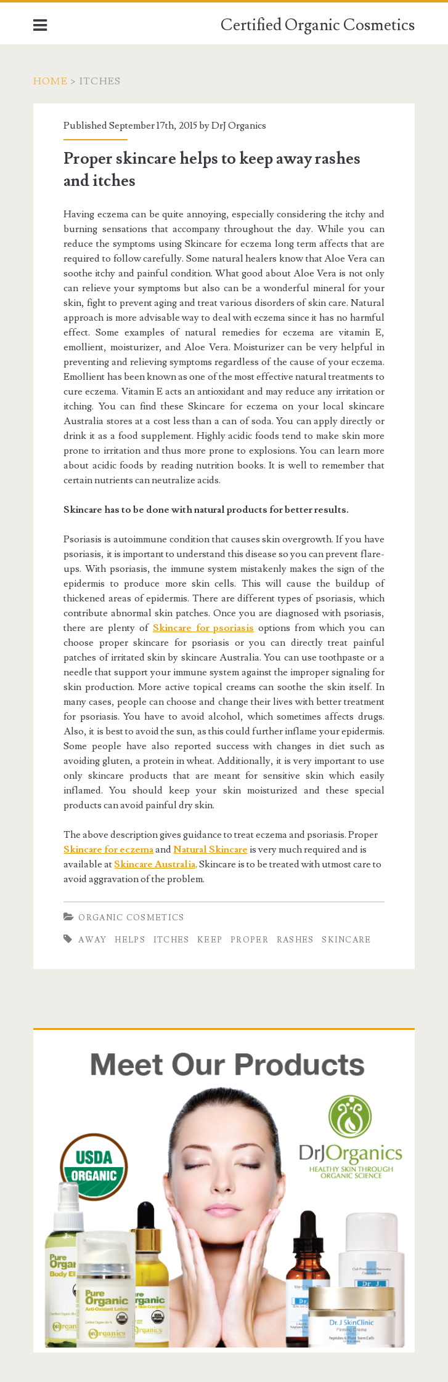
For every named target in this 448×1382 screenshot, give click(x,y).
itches (171, 940)
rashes (295, 940)
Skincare (346, 940)
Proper (249, 940)
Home (50, 81)
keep (209, 940)
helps (130, 940)
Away (92, 940)
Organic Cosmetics (131, 918)
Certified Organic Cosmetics (318, 25)
